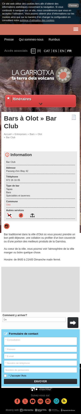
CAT (47, 51)
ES (55, 51)
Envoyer (40, 381)
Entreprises (21, 134)
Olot (40, 134)
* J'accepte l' (15, 375)
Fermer (73, 5)
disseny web (40, 410)
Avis (24, 375)
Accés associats (16, 50)
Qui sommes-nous (31, 39)
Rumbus (54, 39)
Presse (9, 39)
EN (62, 51)
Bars (32, 134)
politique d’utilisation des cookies (37, 20)
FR (69, 51)
